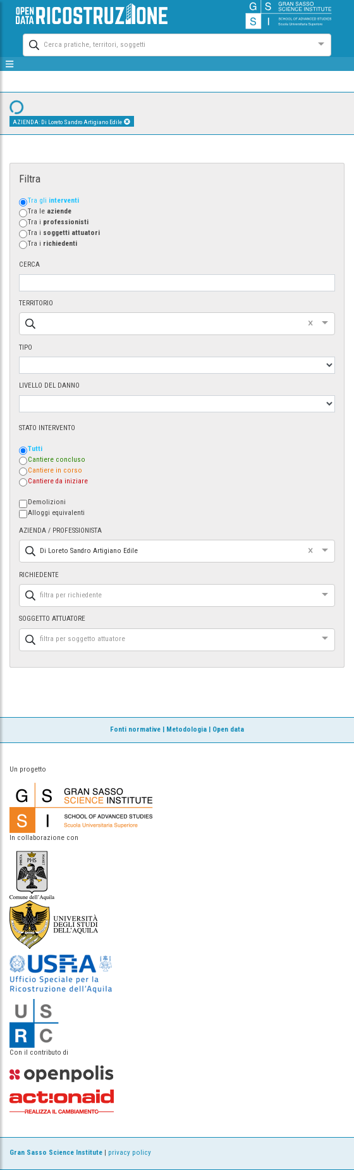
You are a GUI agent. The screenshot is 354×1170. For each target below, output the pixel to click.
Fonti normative (135, 729)
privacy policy (129, 1152)
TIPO (25, 347)
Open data (228, 729)
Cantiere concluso (56, 459)
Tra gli (53, 200)
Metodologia (186, 729)
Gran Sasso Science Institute (55, 1152)
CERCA (29, 264)
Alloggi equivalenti (56, 513)
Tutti (35, 449)
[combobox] (166, 43)
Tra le (49, 211)
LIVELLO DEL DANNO (49, 385)
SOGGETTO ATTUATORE (52, 618)
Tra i (58, 222)
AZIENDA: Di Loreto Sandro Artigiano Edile (71, 121)
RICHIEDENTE (39, 575)
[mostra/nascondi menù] (10, 64)
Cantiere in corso (55, 470)
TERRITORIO (36, 303)
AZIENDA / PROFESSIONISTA (60, 530)
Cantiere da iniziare (58, 481)
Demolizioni (47, 502)
